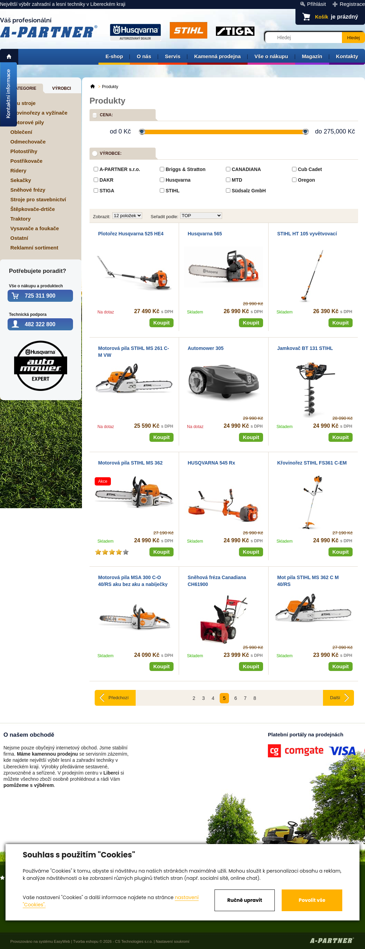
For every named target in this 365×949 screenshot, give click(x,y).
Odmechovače (28, 142)
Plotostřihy (23, 151)
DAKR (106, 180)
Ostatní (19, 238)
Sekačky (20, 180)
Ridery (18, 170)
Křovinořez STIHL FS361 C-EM (312, 463)
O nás (144, 56)
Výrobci (61, 88)
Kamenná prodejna (217, 56)
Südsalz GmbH (249, 190)
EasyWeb (62, 941)
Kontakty (347, 56)
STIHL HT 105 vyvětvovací (307, 233)
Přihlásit (316, 4)
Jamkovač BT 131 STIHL (305, 348)
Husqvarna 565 (205, 233)
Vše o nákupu (271, 56)
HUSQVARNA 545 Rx (211, 463)
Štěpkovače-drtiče (32, 209)
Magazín (312, 56)
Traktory (20, 219)
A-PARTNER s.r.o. (120, 169)
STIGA (107, 190)
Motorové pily (27, 122)
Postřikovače (26, 161)
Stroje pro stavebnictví (38, 199)
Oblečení (21, 132)
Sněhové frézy (27, 190)
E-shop (114, 56)
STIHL (172, 190)
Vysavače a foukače (34, 228)
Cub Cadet (310, 169)
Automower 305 (205, 348)
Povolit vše (312, 900)
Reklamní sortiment (34, 247)
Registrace (352, 4)
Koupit (161, 323)
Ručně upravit (244, 900)
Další (335, 697)
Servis (172, 56)
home (9, 57)
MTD (237, 180)
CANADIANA (246, 169)
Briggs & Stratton (186, 169)
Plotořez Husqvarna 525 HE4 (131, 233)
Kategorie (24, 88)
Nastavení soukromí (172, 941)
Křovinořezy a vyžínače (38, 113)
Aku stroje (22, 103)
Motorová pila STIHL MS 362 (130, 463)
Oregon (306, 180)
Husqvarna (178, 180)
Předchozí (118, 697)
